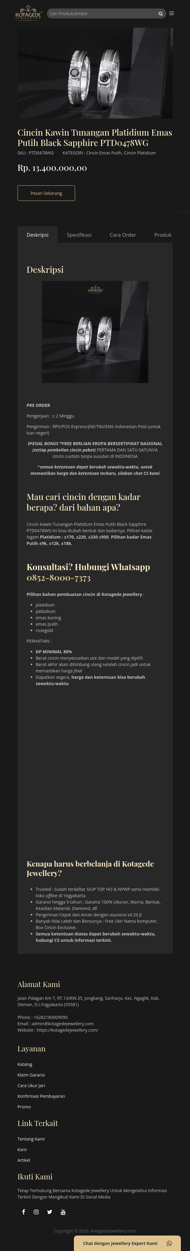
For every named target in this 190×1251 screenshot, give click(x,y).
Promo (24, 1107)
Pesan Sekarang (46, 193)
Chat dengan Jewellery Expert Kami (127, 1243)
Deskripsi (38, 234)
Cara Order (123, 234)
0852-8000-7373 (59, 577)
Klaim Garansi (31, 1075)
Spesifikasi (79, 234)
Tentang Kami (31, 1139)
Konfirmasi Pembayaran (41, 1096)
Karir (22, 1149)
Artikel (24, 1160)
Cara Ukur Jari (31, 1085)
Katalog (25, 1064)
